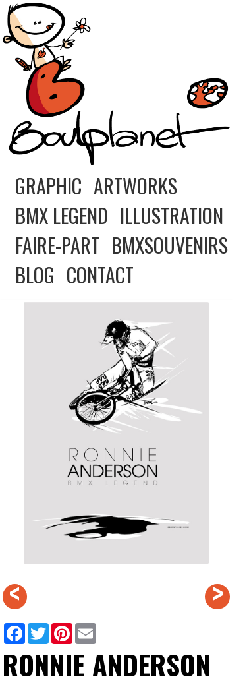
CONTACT (100, 274)
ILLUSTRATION (171, 215)
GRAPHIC (48, 185)
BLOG (35, 274)
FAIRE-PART (57, 245)
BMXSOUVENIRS (169, 245)
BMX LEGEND (61, 215)
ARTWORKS (135, 185)
